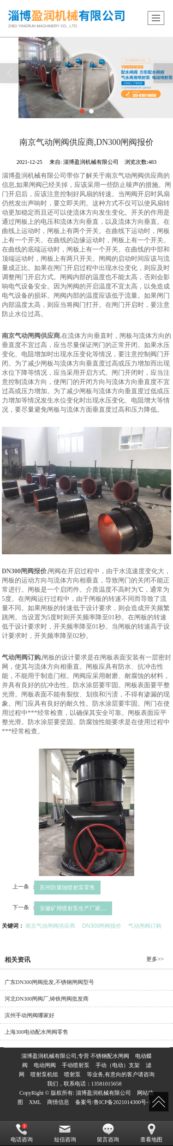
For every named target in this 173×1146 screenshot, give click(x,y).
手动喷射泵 (75, 1065)
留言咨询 (108, 1133)
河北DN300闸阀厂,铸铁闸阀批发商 (47, 999)
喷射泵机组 (44, 1074)
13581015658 (106, 1083)
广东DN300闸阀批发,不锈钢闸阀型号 (49, 982)
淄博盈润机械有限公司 (103, 1093)
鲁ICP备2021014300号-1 (122, 1102)
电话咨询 (22, 1133)
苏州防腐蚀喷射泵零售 (67, 887)
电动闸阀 (45, 1065)
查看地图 (151, 1133)
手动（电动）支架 (117, 1065)
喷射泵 (72, 1074)
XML (35, 1102)
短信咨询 (65, 1133)
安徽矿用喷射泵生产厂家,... (73, 908)
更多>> (155, 959)
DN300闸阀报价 (101, 926)
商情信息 (58, 1102)
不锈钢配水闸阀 (109, 1056)
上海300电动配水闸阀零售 (36, 1032)
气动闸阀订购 (144, 926)
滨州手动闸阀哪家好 (29, 1015)
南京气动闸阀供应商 (50, 926)
